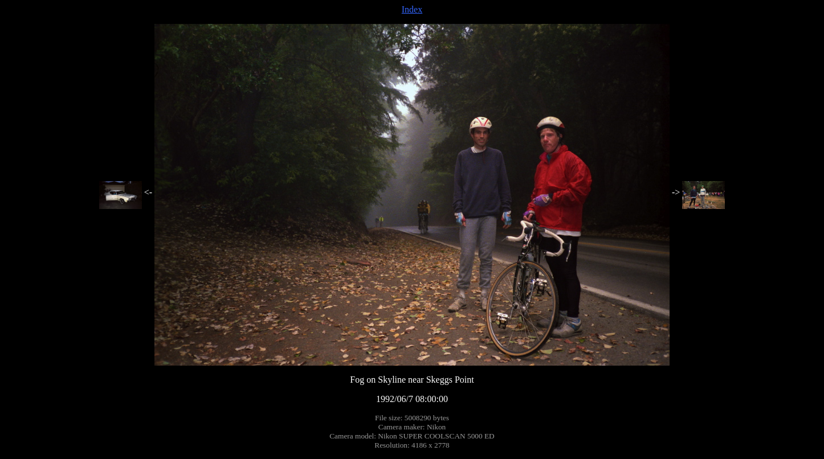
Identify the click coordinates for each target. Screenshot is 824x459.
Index (412, 9)
